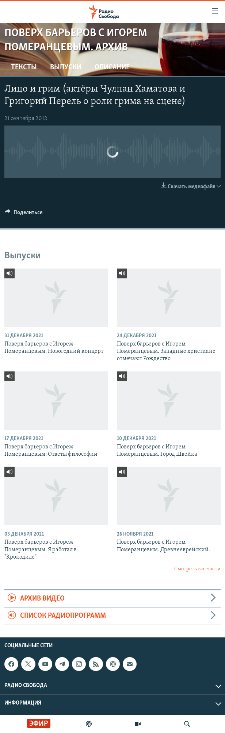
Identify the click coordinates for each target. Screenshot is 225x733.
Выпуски (65, 67)
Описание (112, 67)
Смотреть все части (197, 569)
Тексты (24, 67)
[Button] (24, 214)
